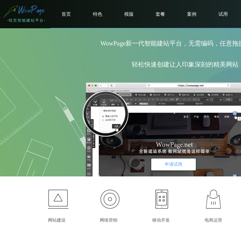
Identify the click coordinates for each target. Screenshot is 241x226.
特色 (97, 14)
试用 (223, 14)
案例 (191, 14)
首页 (66, 14)
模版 (129, 14)
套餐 (160, 14)
